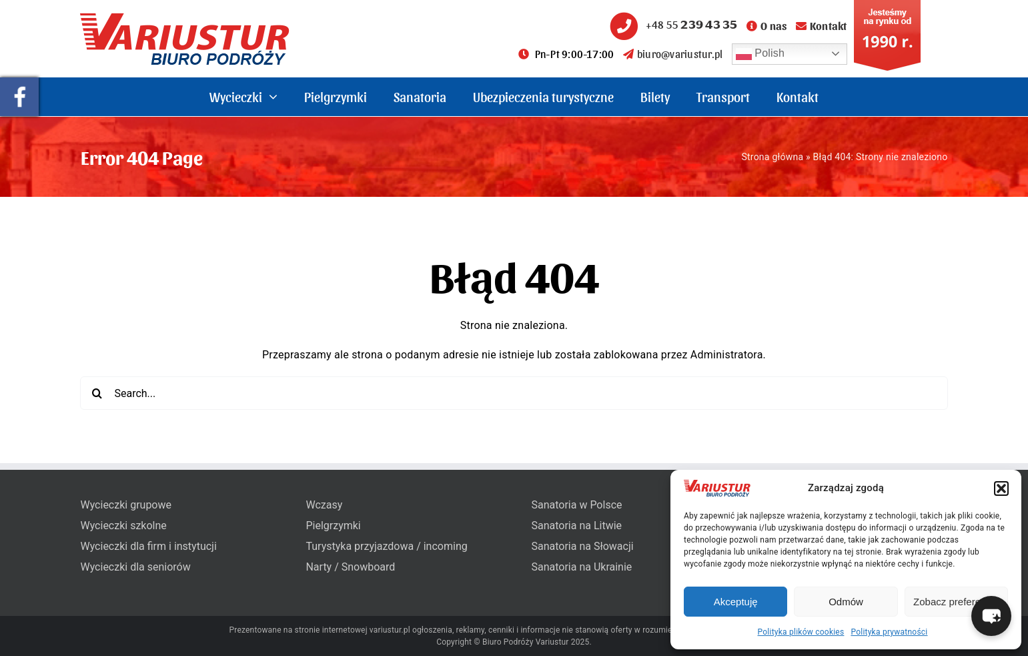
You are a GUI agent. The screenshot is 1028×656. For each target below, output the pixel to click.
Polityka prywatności (889, 632)
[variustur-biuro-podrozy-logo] (185, 18)
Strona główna (772, 156)
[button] (1001, 488)
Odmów (846, 601)
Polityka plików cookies (801, 632)
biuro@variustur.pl (673, 53)
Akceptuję (736, 601)
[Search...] (513, 393)
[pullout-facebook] (19, 82)
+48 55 (671, 24)
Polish (760, 54)
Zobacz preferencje (956, 601)
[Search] (96, 393)
